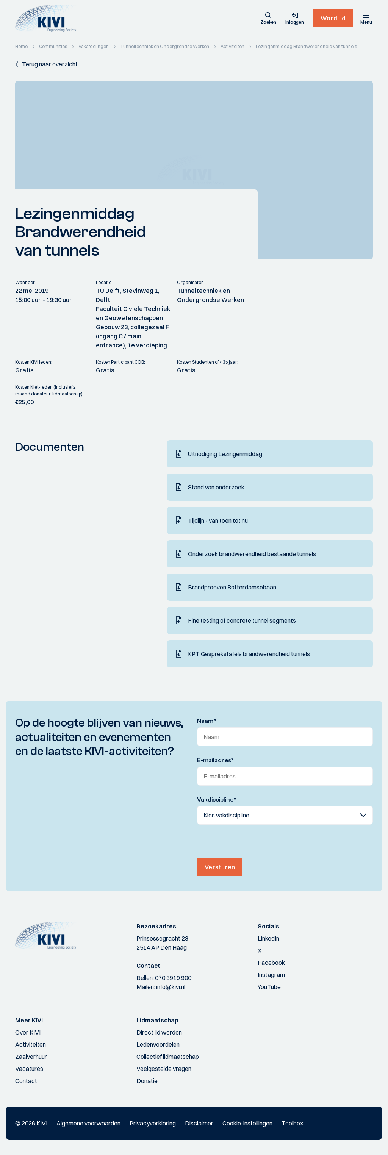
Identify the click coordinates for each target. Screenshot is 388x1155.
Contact (26, 1081)
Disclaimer (199, 1123)
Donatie (147, 1081)
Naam (206, 720)
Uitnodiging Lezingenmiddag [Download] (225, 454)
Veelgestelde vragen (163, 1068)
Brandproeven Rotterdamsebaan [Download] (232, 587)
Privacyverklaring (153, 1123)
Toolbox (292, 1123)
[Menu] (366, 18)
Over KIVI (28, 1032)
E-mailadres (215, 760)
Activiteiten (30, 1044)
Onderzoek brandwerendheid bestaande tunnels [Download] (252, 554)
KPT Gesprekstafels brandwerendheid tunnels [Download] (249, 654)
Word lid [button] (333, 18)
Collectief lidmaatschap (167, 1056)
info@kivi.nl (170, 987)
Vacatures (29, 1068)
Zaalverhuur (31, 1056)
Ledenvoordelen (158, 1044)
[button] (268, 19)
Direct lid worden (159, 1032)
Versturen (220, 867)
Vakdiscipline (216, 799)
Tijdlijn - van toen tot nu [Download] (218, 520)
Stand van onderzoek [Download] (216, 487)
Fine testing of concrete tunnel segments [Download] (242, 620)
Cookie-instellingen (247, 1123)
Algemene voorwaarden (88, 1123)
